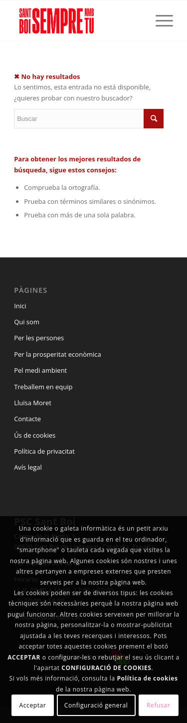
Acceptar (32, 705)
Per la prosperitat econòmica (57, 354)
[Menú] (159, 20)
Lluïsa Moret (32, 402)
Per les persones (39, 337)
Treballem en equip (43, 386)
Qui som (26, 321)
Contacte (27, 418)
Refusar (158, 705)
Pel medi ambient (40, 370)
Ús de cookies (34, 435)
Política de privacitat (44, 451)
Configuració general (96, 705)
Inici (20, 305)
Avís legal (28, 467)
